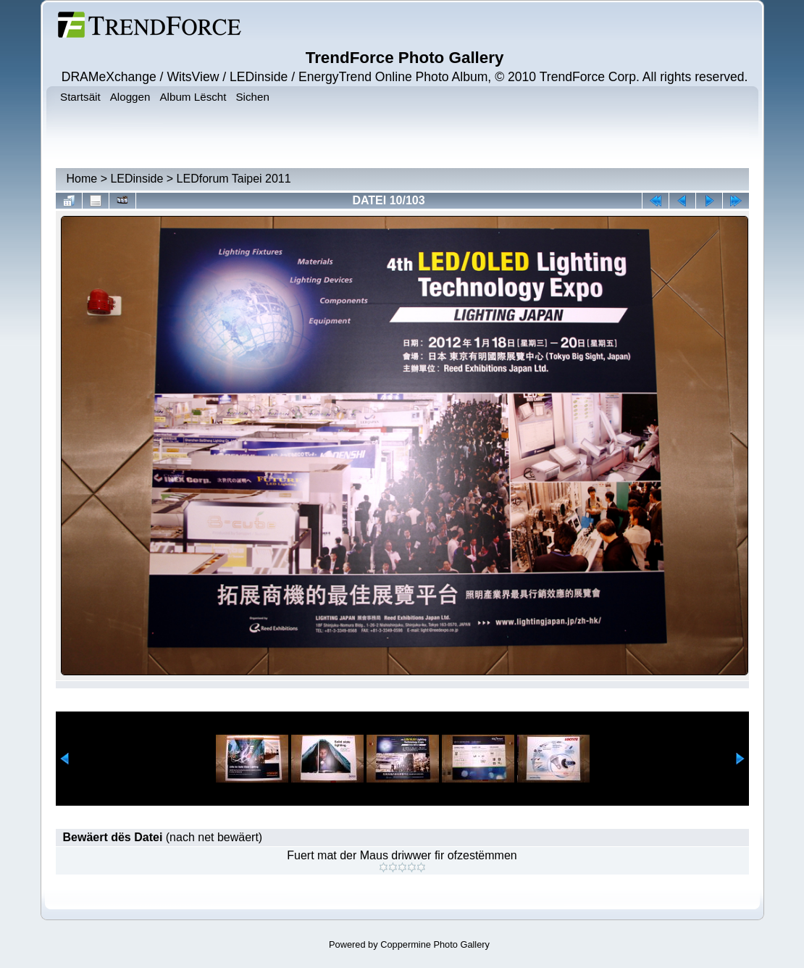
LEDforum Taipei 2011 (234, 178)
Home (82, 178)
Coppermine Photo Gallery (435, 944)
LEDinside (136, 178)
